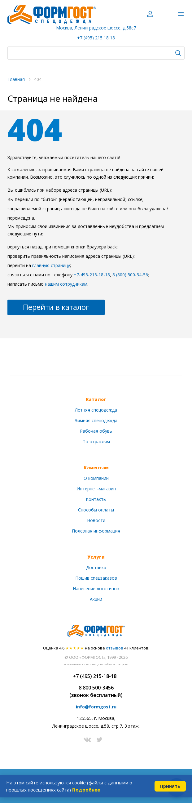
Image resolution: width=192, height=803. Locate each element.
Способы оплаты (96, 510)
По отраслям (96, 441)
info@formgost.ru (96, 707)
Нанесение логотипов (96, 588)
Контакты (96, 499)
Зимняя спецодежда (96, 420)
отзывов (114, 648)
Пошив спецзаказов (96, 578)
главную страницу (51, 265)
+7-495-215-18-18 (92, 275)
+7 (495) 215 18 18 (96, 38)
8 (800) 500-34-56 (130, 275)
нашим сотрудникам (66, 284)
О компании (96, 478)
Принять (170, 786)
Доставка (96, 567)
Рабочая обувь (96, 431)
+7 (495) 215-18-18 (94, 676)
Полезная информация (96, 531)
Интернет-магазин (96, 489)
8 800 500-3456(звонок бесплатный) (96, 691)
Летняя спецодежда (96, 410)
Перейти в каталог (56, 307)
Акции (96, 599)
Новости (96, 520)
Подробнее (86, 790)
